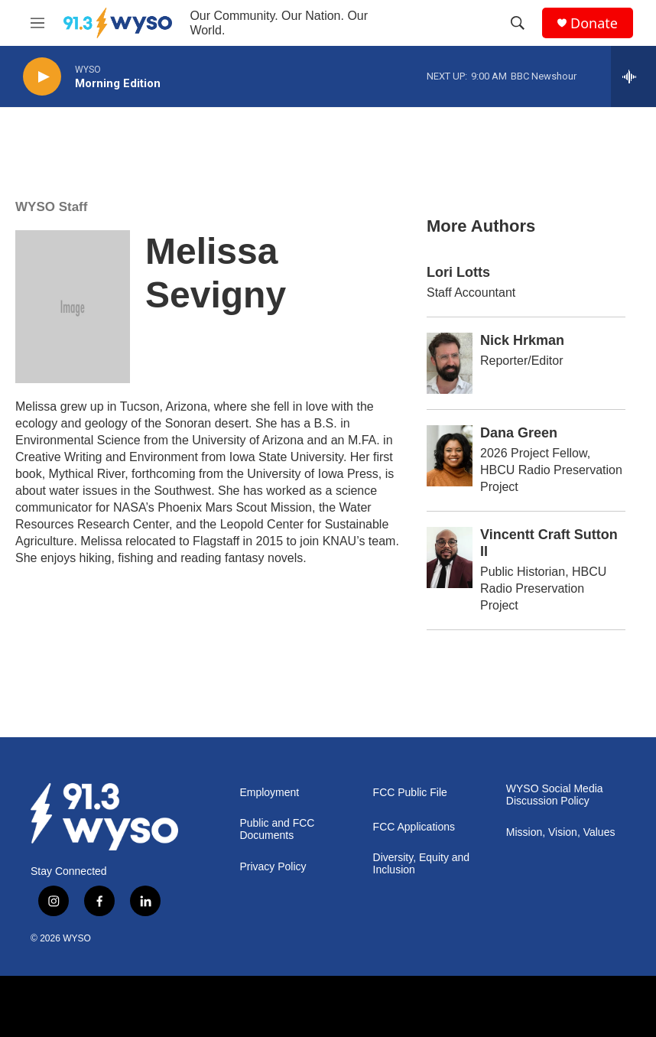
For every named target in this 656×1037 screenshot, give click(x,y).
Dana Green (518, 432)
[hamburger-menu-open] (37, 23)
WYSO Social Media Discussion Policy (554, 795)
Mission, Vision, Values (560, 832)
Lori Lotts (458, 272)
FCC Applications (414, 827)
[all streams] (633, 76)
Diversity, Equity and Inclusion (421, 864)
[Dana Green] (450, 455)
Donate (594, 23)
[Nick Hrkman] (450, 363)
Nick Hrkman (522, 340)
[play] (42, 77)
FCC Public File (410, 792)
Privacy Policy (272, 867)
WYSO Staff (51, 207)
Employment (269, 792)
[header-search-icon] (517, 23)
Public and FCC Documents (276, 829)
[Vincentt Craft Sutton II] (450, 557)
